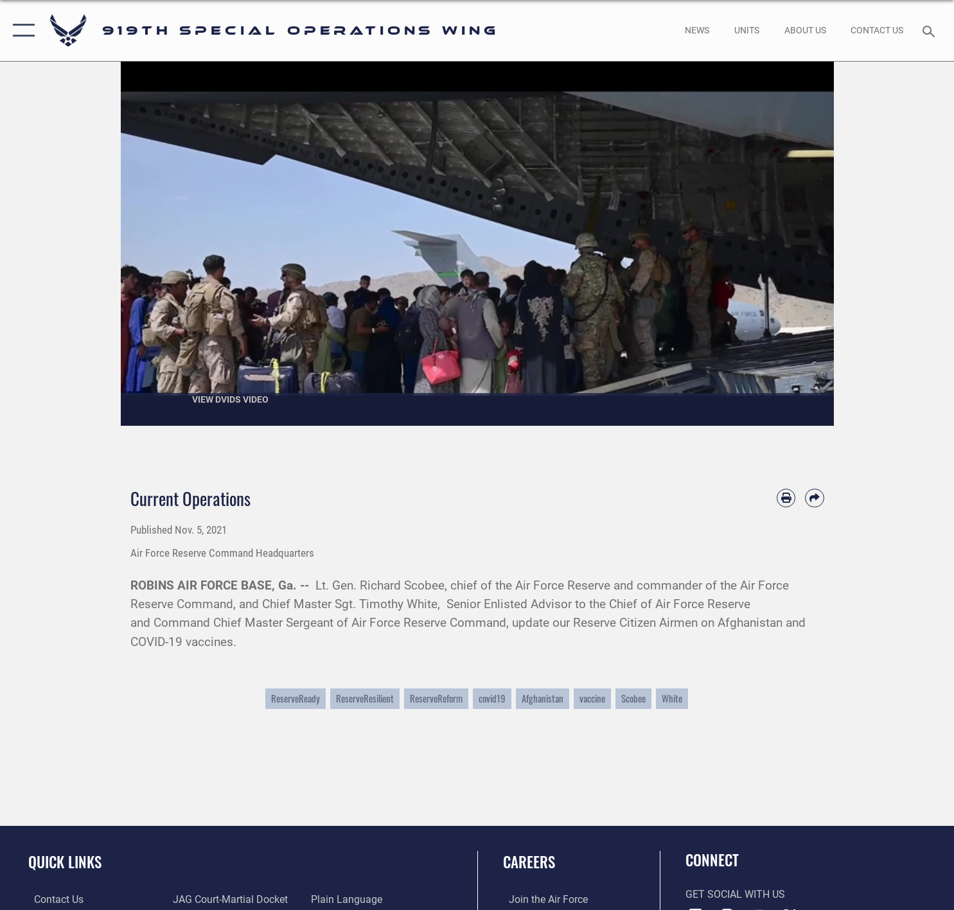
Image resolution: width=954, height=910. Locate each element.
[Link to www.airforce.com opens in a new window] (542, 899)
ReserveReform (436, 698)
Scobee (633, 698)
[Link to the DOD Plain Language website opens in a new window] (349, 899)
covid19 (492, 698)
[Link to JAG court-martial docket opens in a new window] (228, 899)
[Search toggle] (930, 30)
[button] (21, 30)
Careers (529, 862)
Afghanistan (542, 698)
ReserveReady (295, 698)
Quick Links (65, 862)
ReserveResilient (365, 698)
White (672, 698)
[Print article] (786, 498)
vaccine (592, 698)
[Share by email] (814, 498)
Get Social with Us (735, 894)
